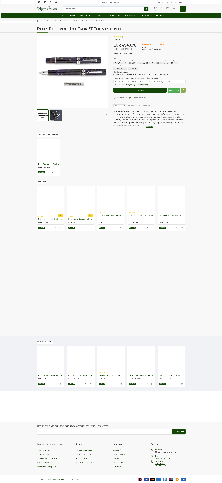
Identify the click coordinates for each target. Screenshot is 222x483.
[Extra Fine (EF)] (120, 61)
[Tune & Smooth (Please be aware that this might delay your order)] (114, 74)
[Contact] (180, 2)
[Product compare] (164, 2)
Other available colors (48, 136)
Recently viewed (44, 396)
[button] (138, 91)
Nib (114, 59)
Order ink (41, 183)
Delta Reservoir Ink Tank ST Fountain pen (97, 21)
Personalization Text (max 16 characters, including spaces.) (136, 78)
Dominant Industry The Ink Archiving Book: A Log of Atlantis (141, 216)
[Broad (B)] (155, 61)
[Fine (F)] (132, 61)
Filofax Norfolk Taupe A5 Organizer (51, 375)
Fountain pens (65, 21)
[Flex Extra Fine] (120, 66)
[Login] (155, 9)
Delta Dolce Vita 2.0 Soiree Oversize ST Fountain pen (141, 375)
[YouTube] (56, 2)
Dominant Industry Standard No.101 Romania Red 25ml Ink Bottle (172, 216)
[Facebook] (39, 2)
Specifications (134, 107)
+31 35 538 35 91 (160, 464)
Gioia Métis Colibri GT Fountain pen (81, 375)
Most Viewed (61, 396)
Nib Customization (120, 72)
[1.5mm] (174, 61)
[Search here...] (146, 9)
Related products (45, 342)
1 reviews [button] (117, 39)
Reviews (146, 107)
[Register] (161, 9)
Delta (76, 21)
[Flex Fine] (133, 66)
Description (119, 107)
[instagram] (45, 2)
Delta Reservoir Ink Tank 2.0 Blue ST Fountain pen (48, 165)
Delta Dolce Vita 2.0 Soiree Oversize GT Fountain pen (172, 375)
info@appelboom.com (162, 458)
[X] (51, 2)
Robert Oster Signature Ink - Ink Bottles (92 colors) (81, 220)
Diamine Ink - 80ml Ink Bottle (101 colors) (51, 220)
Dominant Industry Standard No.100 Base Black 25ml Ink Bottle (111, 216)
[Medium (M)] (143, 61)
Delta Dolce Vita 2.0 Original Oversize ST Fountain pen (111, 375)
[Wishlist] (174, 9)
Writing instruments (49, 21)
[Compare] (167, 9)
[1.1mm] (165, 61)
